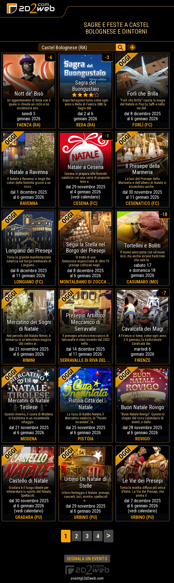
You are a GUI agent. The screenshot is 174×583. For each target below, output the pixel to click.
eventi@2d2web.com (87, 578)
